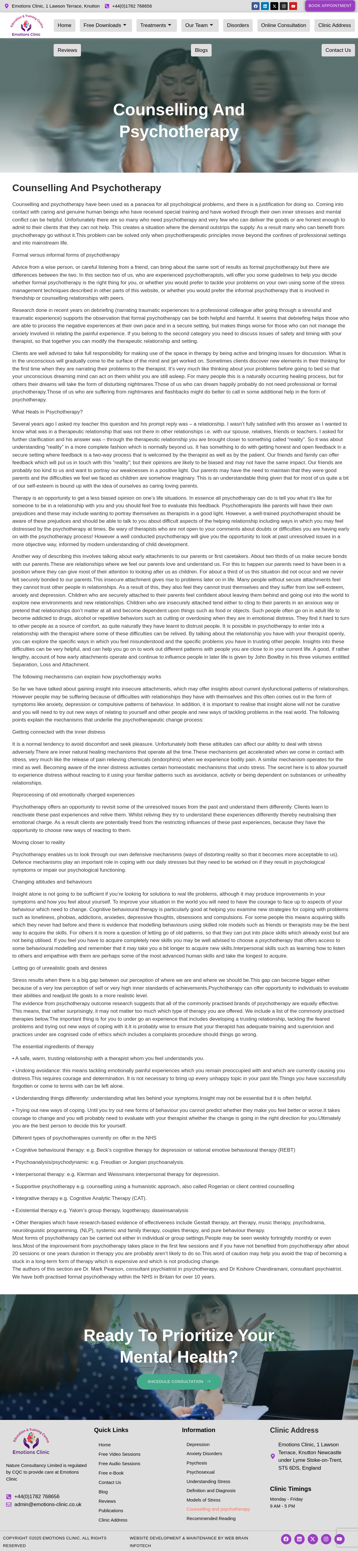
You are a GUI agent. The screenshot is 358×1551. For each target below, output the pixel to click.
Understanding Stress (208, 1479)
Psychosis (197, 1461)
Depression (198, 1442)
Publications (111, 1509)
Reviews (325, 22)
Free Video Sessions (119, 1452)
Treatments (140, 23)
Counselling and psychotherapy (218, 1507)
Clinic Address (293, 22)
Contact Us (68, 43)
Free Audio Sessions (119, 1462)
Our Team (177, 23)
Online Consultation (248, 22)
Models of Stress (204, 1498)
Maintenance (201, 1536)
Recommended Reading (211, 1516)
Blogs (346, 22)
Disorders (210, 22)
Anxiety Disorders (204, 1452)
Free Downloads (96, 23)
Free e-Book (111, 1471)
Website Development (155, 1536)
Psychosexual (201, 1470)
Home (62, 22)
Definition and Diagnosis (211, 1489)
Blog (103, 1490)
